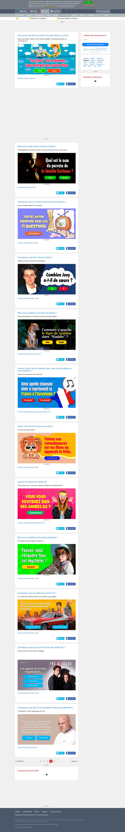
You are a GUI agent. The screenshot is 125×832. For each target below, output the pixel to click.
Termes (37, 811)
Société (55, 15)
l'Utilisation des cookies (101, 49)
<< (19, 761)
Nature (82, 15)
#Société (26, 523)
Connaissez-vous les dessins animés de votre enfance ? (42, 202)
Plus (106, 15)
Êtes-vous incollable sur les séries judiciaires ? (38, 537)
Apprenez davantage (50, 6)
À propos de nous (55, 811)
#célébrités (21, 187)
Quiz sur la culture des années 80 (32, 482)
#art (34, 78)
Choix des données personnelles (23, 827)
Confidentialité (27, 811)
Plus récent (20, 15)
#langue (32, 412)
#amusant (21, 78)
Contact (17, 811)
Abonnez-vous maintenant (95, 44)
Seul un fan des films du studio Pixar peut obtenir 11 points (43, 35)
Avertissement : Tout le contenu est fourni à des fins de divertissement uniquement (36, 824)
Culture (48, 15)
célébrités (74, 15)
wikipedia (46, 295)
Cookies (44, 811)
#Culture (20, 243)
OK (88, 2)
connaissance (39, 15)
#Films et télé (28, 78)
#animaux (26, 467)
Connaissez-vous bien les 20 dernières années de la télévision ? (45, 708)
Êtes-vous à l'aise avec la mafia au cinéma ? (37, 146)
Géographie (90, 15)
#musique (39, 412)
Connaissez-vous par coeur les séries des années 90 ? (41, 647)
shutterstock (47, 75)
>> (75, 761)
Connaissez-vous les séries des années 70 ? (37, 593)
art (98, 15)
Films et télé (65, 15)
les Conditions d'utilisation (101, 48)
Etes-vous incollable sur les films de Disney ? (37, 313)
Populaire (29, 15)
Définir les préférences (90, 5)
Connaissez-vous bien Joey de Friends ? (35, 257)
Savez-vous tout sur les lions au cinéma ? (35, 426)
